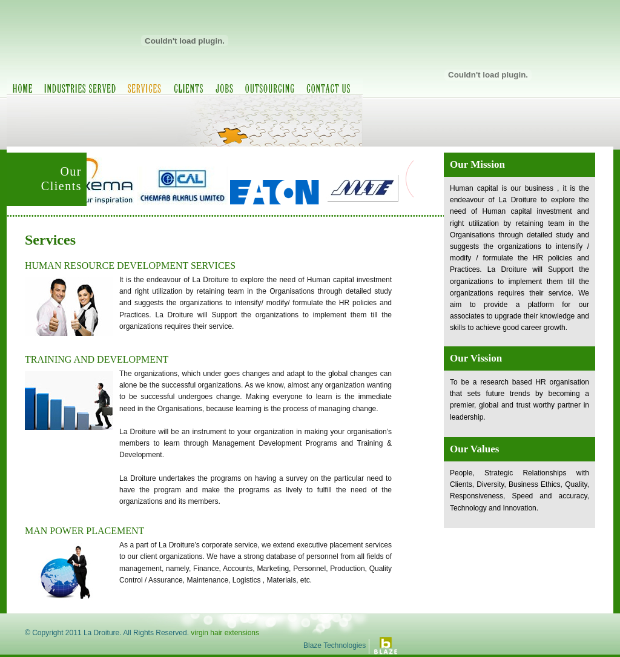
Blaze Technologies (334, 645)
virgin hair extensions (225, 633)
